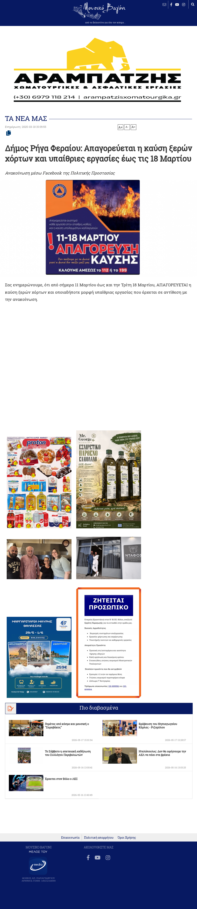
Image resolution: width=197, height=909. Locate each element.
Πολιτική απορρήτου (98, 837)
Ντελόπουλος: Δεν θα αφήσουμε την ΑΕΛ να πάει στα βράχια (162, 753)
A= (133, 127)
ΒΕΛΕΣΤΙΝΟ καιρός (17, 16)
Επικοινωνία (70, 837)
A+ (120, 127)
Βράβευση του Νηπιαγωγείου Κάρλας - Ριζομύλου (158, 725)
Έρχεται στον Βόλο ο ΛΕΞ (61, 779)
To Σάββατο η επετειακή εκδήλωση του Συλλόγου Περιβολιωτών (68, 753)
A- (127, 126)
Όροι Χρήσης (127, 837)
